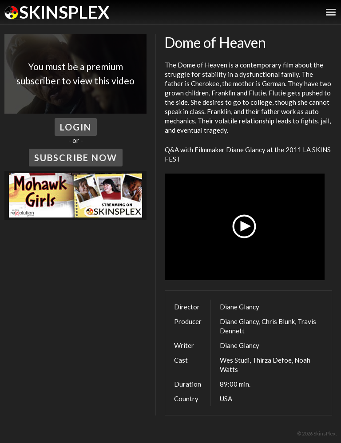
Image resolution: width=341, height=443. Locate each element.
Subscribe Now (75, 157)
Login (75, 127)
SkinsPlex (64, 12)
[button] (245, 227)
